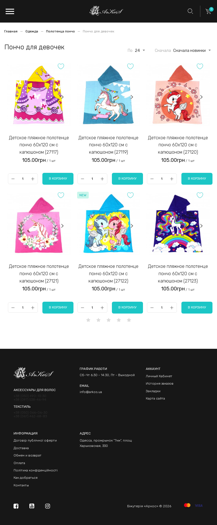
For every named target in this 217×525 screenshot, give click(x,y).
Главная (11, 31)
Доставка (21, 448)
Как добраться (26, 478)
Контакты (21, 485)
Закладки (153, 391)
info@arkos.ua (91, 392)
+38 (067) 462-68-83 (30, 416)
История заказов (159, 383)
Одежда (32, 31)
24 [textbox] (137, 50)
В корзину (58, 178)
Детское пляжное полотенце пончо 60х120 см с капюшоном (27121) (39, 273)
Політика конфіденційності (36, 470)
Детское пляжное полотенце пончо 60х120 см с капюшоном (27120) (178, 145)
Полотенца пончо (61, 31)
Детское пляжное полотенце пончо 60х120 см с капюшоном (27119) (108, 145)
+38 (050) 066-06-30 (30, 412)
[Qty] (23, 179)
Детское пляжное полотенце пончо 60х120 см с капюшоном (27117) (39, 145)
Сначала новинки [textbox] (189, 50)
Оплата (19, 463)
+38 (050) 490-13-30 (30, 396)
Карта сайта (155, 398)
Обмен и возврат (28, 455)
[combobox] (137, 49)
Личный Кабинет (159, 376)
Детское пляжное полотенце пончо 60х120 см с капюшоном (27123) (178, 273)
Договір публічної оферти (35, 440)
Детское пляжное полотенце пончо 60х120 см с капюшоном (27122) (108, 273)
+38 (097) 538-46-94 (30, 400)
